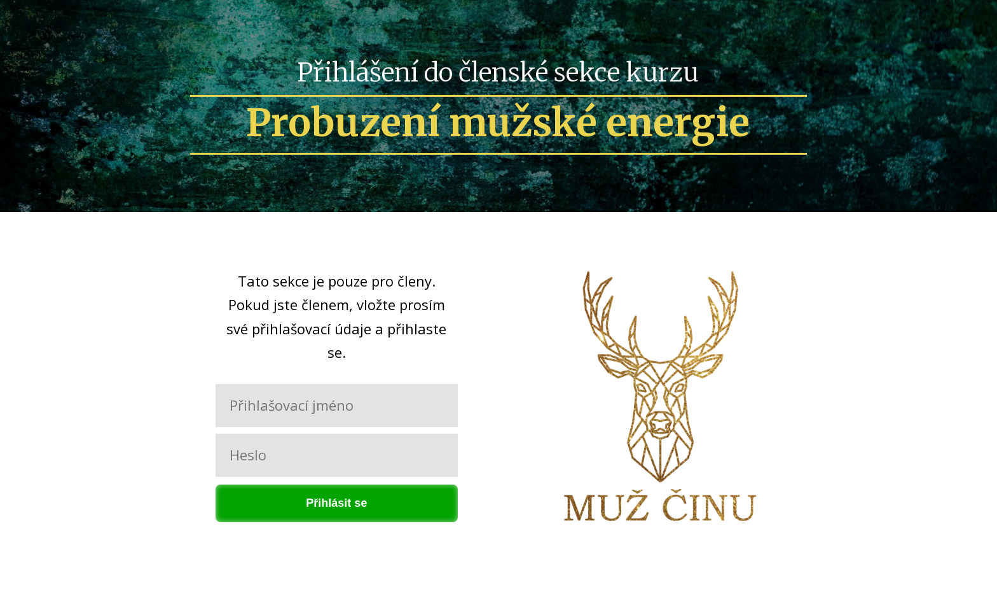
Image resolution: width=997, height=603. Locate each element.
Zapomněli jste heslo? (336, 538)
